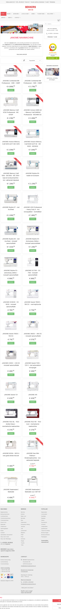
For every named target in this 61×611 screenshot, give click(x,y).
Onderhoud (3, 526)
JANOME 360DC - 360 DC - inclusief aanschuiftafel (33, 335)
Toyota (22, 543)
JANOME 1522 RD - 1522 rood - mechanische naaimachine (32, 424)
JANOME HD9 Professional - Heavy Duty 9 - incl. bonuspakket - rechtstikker (33, 209)
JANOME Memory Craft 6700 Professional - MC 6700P (11, 112)
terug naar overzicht (22, 54)
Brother (23, 514)
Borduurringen (44, 532)
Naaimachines (4, 512)
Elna (22, 520)
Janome (23, 526)
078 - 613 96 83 (20, 2)
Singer (22, 540)
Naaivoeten (44, 512)
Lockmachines (4, 516)
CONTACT (18, 17)
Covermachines (4, 520)
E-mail (47, 2)
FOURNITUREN (41, 13)
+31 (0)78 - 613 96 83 (53, 33)
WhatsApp (52, 2)
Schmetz (23, 538)
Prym (22, 536)
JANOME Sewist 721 (11, 395)
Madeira (23, 532)
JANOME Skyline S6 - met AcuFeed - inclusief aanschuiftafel (11, 241)
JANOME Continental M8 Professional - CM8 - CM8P (11, 82)
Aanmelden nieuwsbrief (52, 65)
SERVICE (4, 17)
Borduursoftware (45, 534)
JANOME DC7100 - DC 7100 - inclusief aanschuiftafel (32, 273)
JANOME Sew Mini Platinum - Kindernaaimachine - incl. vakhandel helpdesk (33, 456)
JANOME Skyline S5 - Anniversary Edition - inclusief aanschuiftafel (32, 241)
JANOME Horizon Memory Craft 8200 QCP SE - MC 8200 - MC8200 (32, 144)
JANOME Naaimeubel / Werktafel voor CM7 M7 (33, 491)
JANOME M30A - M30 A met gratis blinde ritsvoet (11, 454)
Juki (22, 528)
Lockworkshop (4, 561)
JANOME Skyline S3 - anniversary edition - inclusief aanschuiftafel (10, 273)
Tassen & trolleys (45, 530)
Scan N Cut (3, 522)
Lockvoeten (44, 514)
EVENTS (10, 17)
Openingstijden (4, 528)
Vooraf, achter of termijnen (37, 2)
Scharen (43, 524)
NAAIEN (9, 13)
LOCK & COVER (25, 13)
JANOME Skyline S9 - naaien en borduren (33, 174)
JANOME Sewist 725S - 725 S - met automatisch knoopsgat (33, 365)
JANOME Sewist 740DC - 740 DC (10, 335)
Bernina (23, 512)
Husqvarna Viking (25, 524)
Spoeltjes (43, 516)
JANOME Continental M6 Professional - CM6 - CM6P (33, 82)
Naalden (43, 518)
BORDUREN (16, 13)
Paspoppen (44, 536)
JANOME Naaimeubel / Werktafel (10, 491)
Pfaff (22, 534)
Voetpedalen (44, 526)
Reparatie (3, 524)
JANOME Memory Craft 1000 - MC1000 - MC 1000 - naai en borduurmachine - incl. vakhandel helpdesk (11, 176)
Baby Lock (23, 516)
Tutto (22, 545)
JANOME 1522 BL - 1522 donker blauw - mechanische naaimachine (10, 424)
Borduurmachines (5, 514)
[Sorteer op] (32, 60)
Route (2, 530)
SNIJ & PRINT (51, 13)
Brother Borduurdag (5, 559)
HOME (3, 13)
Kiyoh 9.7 (27, 2)
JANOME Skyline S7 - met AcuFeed (10, 208)
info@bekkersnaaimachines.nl (28, 566)
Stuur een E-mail (5, 536)
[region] (20, 603)
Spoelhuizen (44, 528)
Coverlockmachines (5, 518)
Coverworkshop (5, 563)
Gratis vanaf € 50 (10, 2)
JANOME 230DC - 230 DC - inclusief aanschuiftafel (11, 364)
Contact (3, 532)
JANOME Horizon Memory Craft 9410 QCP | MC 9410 (11, 143)
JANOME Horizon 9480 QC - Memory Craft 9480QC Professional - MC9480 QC (33, 112)
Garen (42, 520)
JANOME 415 (32, 395)
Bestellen (11, 90)
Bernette (23, 518)
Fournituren (44, 522)
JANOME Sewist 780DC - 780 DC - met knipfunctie (32, 303)
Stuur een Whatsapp (6, 538)
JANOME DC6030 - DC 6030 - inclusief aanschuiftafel (11, 304)
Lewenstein (24, 530)
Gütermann (23, 522)
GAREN (33, 13)
